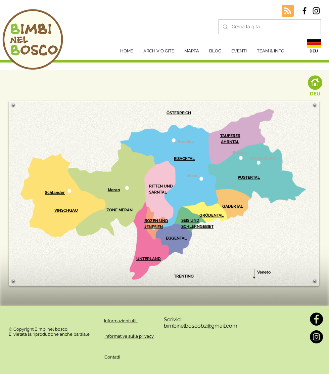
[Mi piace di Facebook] (27, 316)
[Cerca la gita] (269, 26)
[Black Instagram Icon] (316, 10)
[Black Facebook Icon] (304, 10)
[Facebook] (316, 319)
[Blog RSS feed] (288, 11)
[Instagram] (316, 336)
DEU (315, 94)
